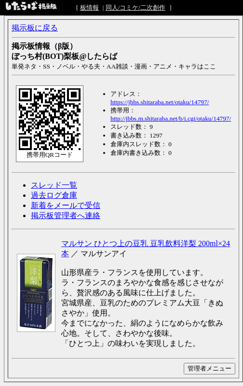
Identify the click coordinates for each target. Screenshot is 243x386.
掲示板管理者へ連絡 (65, 215)
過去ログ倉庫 (54, 195)
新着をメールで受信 (65, 205)
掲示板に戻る (35, 28)
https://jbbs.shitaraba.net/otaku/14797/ (159, 102)
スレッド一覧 (54, 185)
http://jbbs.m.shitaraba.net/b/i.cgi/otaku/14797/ (170, 118)
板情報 (89, 7)
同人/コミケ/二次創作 (135, 7)
